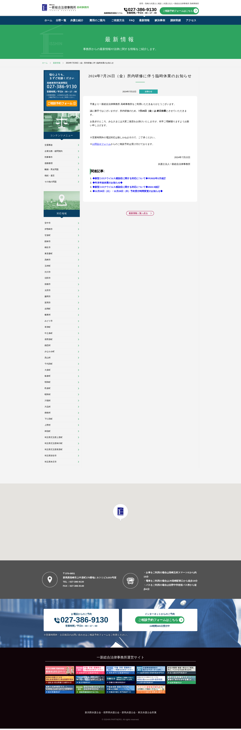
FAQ (131, 20)
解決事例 (160, 20)
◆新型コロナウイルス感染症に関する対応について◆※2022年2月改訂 (129, 178)
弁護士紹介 (76, 20)
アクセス (191, 20)
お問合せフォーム (101, 144)
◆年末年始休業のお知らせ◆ (107, 182)
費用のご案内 (97, 20)
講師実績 (175, 20)
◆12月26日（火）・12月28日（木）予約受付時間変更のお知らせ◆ (128, 190)
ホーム (48, 20)
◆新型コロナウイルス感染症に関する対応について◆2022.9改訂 (126, 186)
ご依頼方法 (117, 20)
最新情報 (144, 20)
